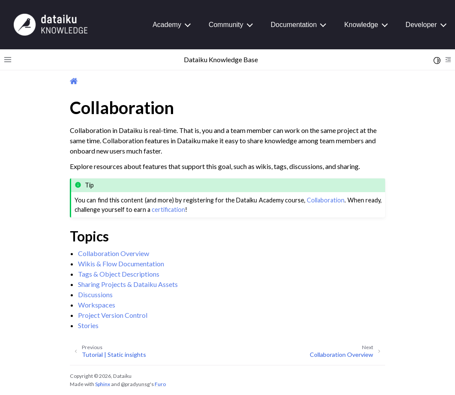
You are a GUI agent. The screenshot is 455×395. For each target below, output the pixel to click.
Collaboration (325, 200)
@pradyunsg (135, 384)
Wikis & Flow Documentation (121, 263)
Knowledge (361, 24)
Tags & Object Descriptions (118, 274)
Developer (421, 24)
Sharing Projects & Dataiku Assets (128, 284)
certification (168, 209)
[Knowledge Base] (50, 24)
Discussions (95, 294)
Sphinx (102, 384)
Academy (167, 24)
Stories (88, 325)
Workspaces (96, 305)
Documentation (294, 24)
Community (226, 24)
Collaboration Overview (113, 253)
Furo (160, 384)
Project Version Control (112, 315)
